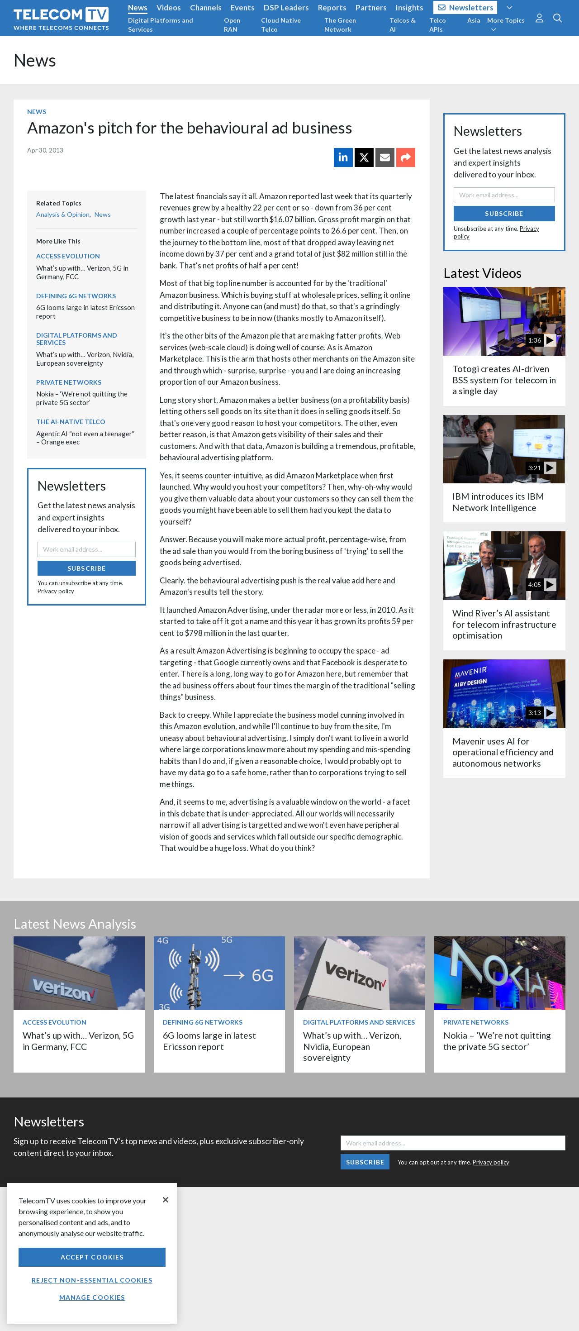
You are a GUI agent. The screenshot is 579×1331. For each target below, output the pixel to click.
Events (243, 7)
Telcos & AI (402, 24)
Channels (206, 7)
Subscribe (86, 568)
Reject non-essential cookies (92, 1280)
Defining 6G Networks (76, 296)
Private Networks (68, 382)
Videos (169, 7)
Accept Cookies (92, 1257)
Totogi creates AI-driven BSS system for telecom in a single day (504, 379)
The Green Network (340, 24)
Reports (332, 7)
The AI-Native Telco (70, 421)
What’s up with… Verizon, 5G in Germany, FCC (78, 1040)
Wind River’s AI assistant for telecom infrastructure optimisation (504, 624)
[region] (92, 1253)
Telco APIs (437, 24)
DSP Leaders (286, 7)
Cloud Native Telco (281, 24)
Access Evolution (68, 256)
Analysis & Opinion (63, 214)
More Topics (506, 24)
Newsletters (466, 7)
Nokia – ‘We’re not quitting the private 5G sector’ (82, 398)
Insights (409, 7)
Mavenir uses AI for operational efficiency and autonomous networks (503, 752)
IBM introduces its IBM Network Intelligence (498, 501)
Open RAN (232, 24)
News (137, 7)
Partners (371, 7)
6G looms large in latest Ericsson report (209, 1040)
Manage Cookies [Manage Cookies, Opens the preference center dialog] (92, 1297)
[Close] (166, 1200)
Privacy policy (56, 591)
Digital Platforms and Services (160, 24)
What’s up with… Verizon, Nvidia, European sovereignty (84, 358)
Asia (473, 20)
